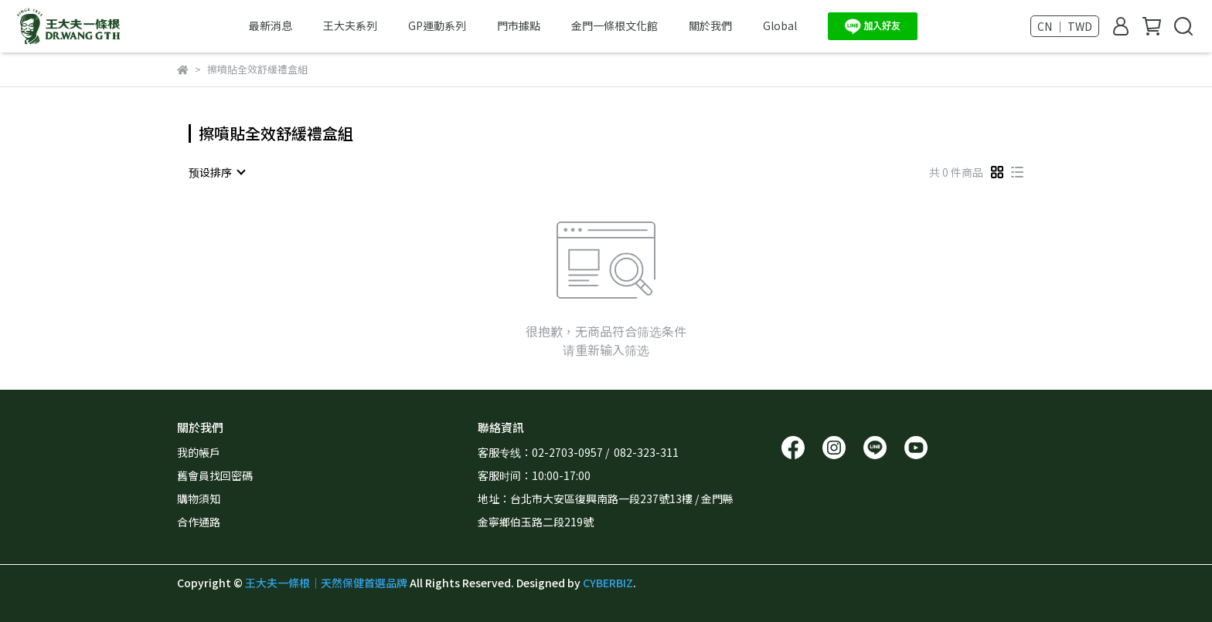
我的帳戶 (198, 452)
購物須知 (198, 498)
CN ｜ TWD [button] (1064, 26)
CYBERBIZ (608, 582)
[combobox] (216, 172)
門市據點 (518, 25)
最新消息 (270, 25)
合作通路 (198, 521)
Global (780, 25)
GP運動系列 (437, 25)
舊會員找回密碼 (215, 475)
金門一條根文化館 (614, 25)
